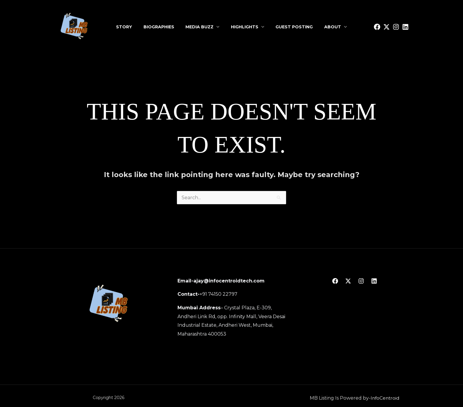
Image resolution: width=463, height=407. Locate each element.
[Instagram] (396, 27)
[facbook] (377, 27)
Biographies (160, 26)
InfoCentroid (385, 398)
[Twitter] (386, 27)
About (330, 26)
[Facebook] (335, 281)
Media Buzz (200, 26)
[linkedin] (405, 27)
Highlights (244, 26)
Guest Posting (293, 26)
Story (126, 26)
